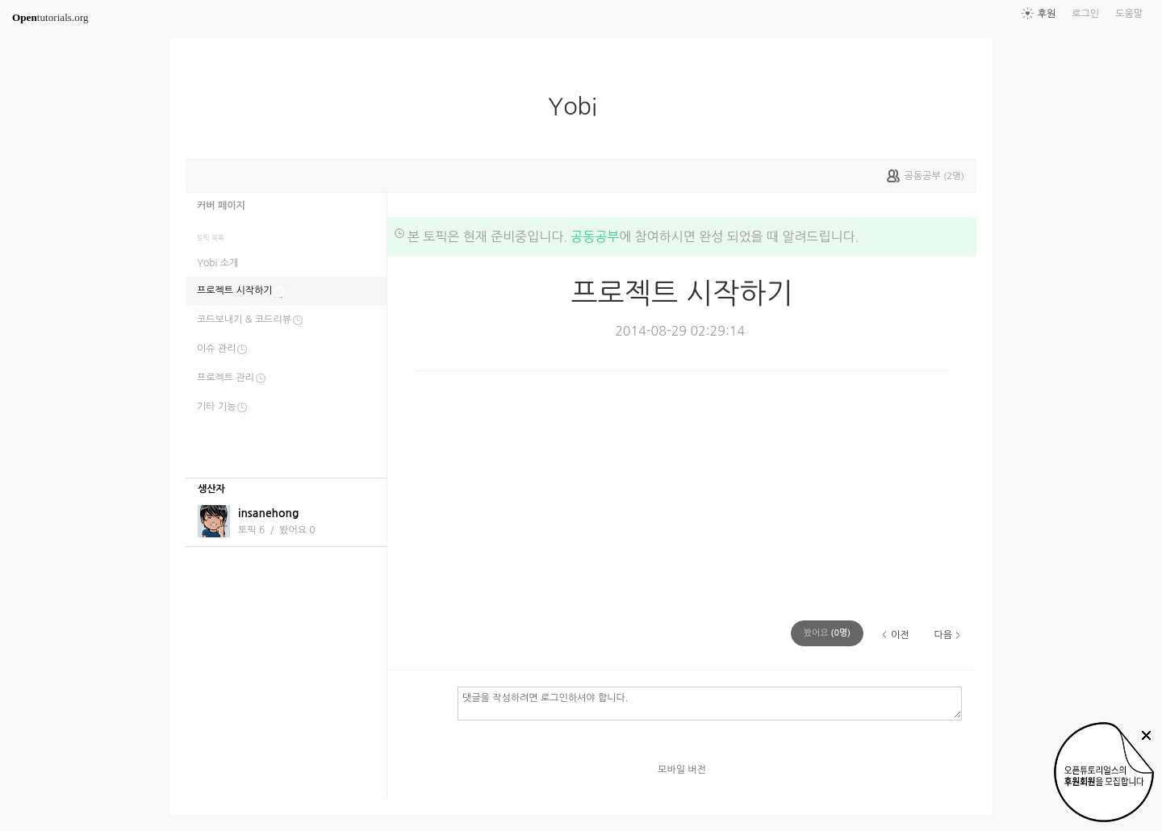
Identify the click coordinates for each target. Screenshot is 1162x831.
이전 (900, 635)
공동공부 (595, 236)
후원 (1047, 14)
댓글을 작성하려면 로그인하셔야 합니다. (709, 702)
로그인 (1085, 14)
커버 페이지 (221, 206)
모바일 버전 (682, 770)
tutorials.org (50, 17)
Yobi (579, 106)
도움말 (1129, 14)
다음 (943, 635)
